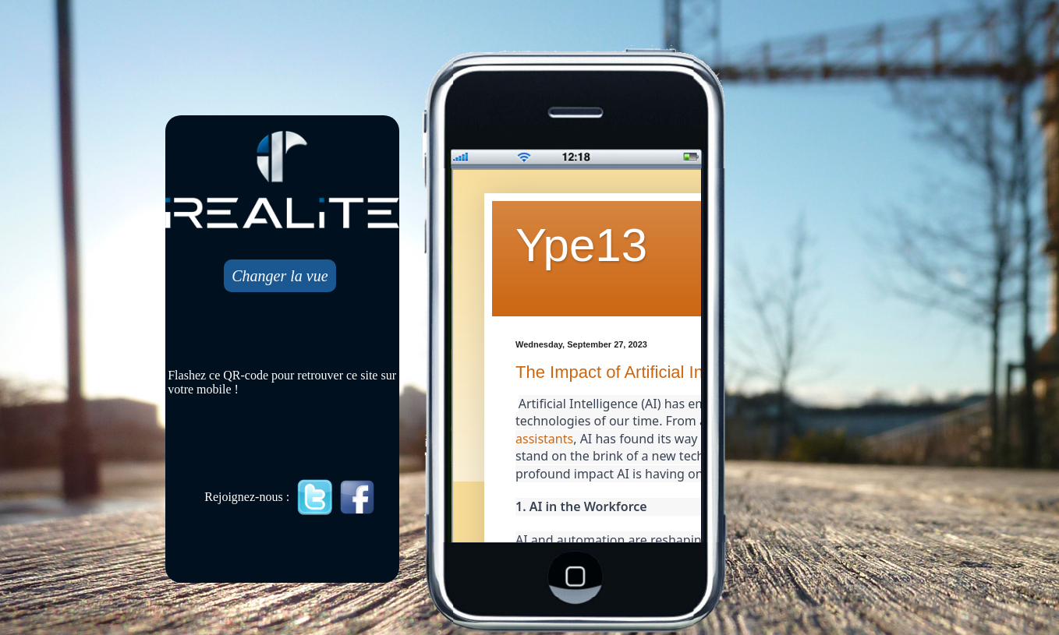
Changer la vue (280, 275)
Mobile (578, 356)
